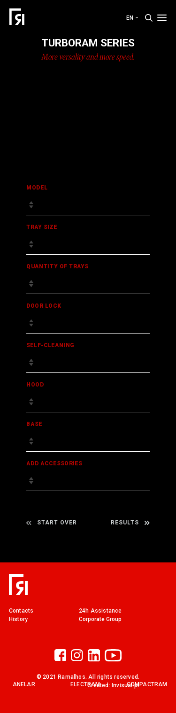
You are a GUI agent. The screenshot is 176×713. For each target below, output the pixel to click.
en (132, 18)
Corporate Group (100, 619)
